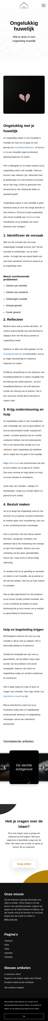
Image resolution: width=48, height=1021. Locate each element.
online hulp (13, 463)
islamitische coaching (13, 696)
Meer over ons (10, 919)
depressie (31, 217)
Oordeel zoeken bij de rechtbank (19, 982)
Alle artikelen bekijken (14, 988)
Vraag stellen (24, 864)
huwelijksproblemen (24, 147)
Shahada (8, 957)
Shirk (6, 945)
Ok (24, 1016)
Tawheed (8, 941)
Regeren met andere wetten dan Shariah (22, 978)
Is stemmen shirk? (12, 974)
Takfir (6, 949)
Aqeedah (8, 953)
